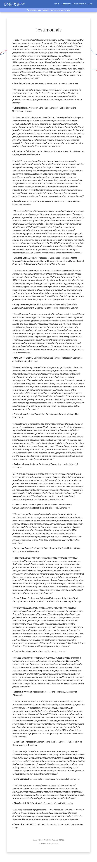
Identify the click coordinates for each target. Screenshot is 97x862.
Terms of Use (42, 843)
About (56, 4)
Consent (50, 843)
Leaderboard (66, 4)
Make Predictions (79, 4)
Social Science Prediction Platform (45, 840)
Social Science (14, 3)
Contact (56, 843)
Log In (90, 4)
